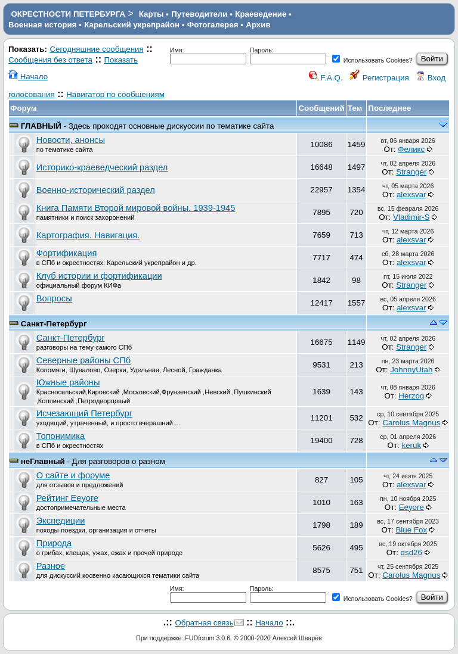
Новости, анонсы (70, 140)
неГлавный (43, 461)
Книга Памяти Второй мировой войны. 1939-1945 (136, 208)
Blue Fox (411, 529)
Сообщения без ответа (50, 59)
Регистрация (379, 77)
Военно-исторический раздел (95, 190)
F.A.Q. (326, 77)
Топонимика (60, 436)
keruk (411, 445)
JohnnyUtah (411, 369)
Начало (28, 76)
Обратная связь (204, 622)
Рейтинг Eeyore (67, 498)
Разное (50, 566)
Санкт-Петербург (54, 323)
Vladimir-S (411, 217)
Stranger (411, 171)
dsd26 (411, 552)
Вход (430, 77)
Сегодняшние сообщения (96, 49)
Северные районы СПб (83, 360)
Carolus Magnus (411, 422)
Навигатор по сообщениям (115, 94)
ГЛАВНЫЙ (41, 126)
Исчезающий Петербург (84, 413)
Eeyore (411, 507)
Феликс (411, 149)
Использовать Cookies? (372, 60)
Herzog (411, 395)
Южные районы (68, 382)
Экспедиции (60, 520)
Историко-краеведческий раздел (102, 167)
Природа (54, 543)
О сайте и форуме (73, 475)
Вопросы (54, 298)
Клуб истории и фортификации (99, 276)
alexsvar (411, 194)
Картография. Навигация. (88, 235)
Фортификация (66, 253)
